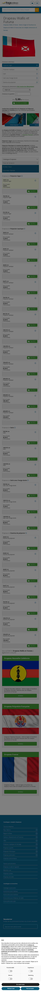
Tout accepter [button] (30, 988)
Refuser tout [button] (10, 988)
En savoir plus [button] (20, 984)
